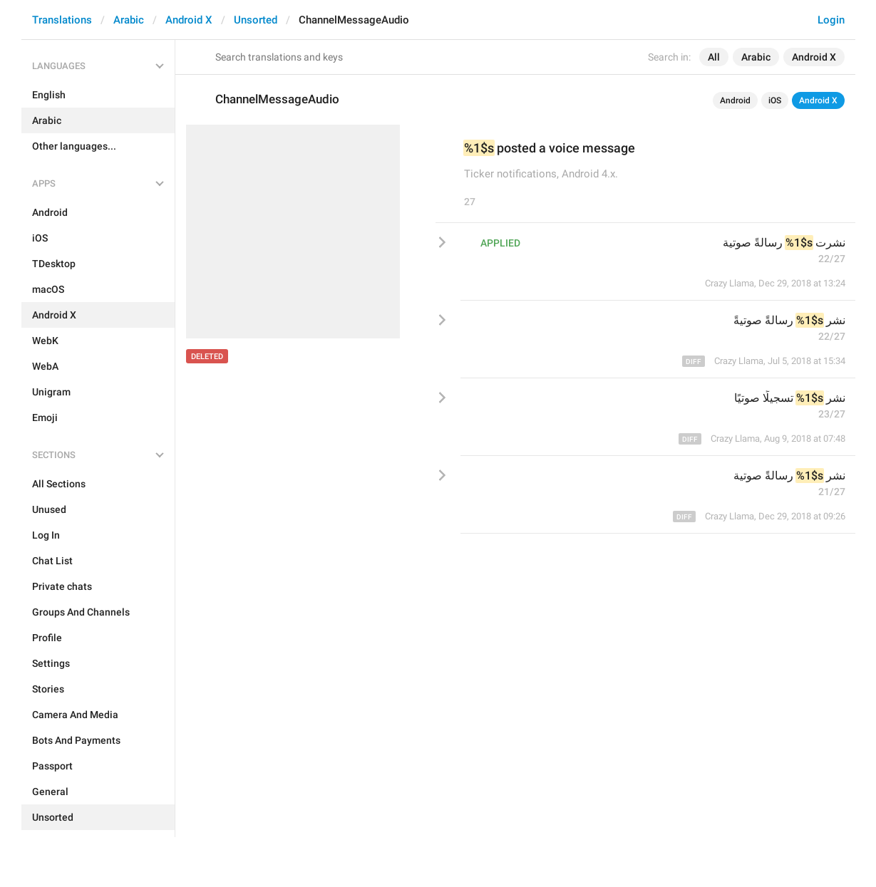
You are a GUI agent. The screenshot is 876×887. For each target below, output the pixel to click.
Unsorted (255, 20)
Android (735, 100)
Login (831, 20)
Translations (62, 20)
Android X (188, 20)
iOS (774, 100)
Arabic (128, 20)
